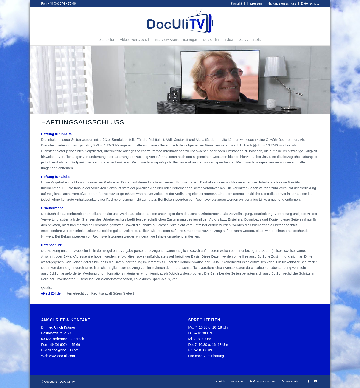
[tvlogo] (180, 20)
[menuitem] (236, 3)
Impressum (255, 3)
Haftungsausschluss (281, 3)
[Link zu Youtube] (315, 381)
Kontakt (236, 3)
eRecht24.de (51, 293)
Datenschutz (310, 3)
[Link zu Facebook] (308, 381)
